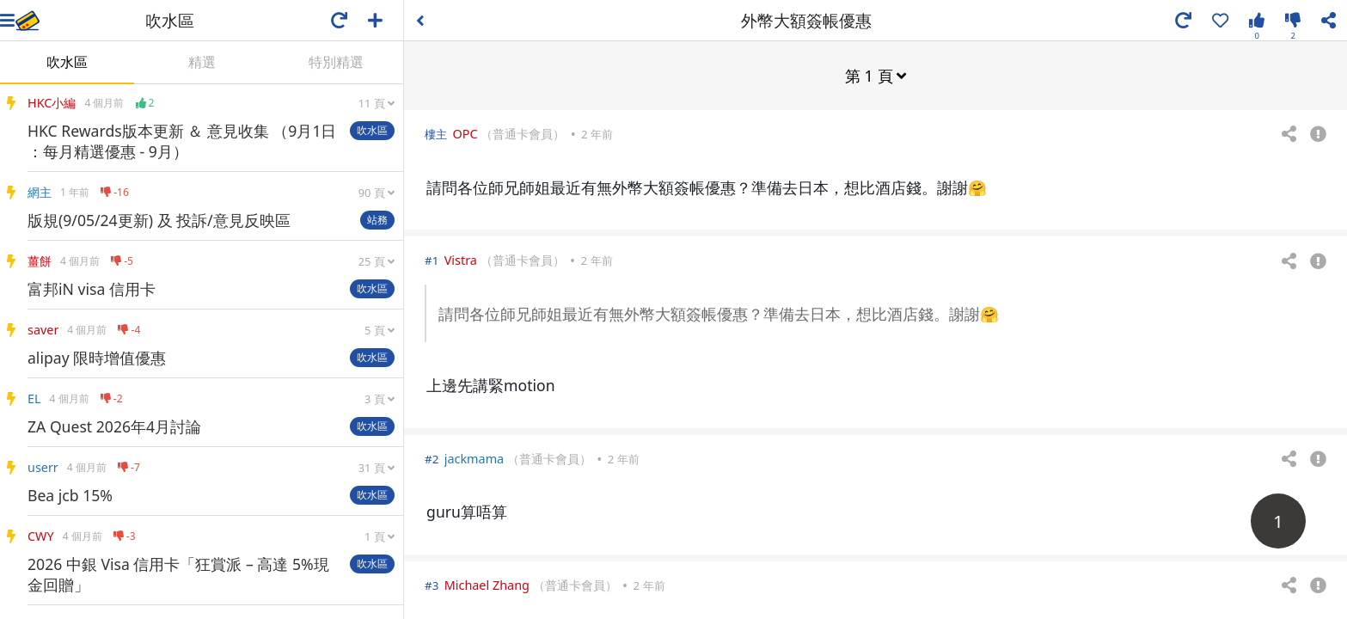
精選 (202, 61)
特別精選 (336, 61)
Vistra (460, 259)
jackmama (474, 458)
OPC (464, 133)
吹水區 (67, 61)
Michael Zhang (487, 584)
